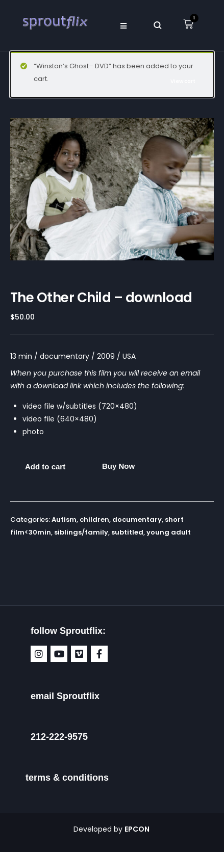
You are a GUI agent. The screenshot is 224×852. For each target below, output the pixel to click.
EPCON (138, 829)
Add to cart (45, 466)
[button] (123, 25)
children (94, 519)
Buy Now (118, 466)
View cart (182, 81)
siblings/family (81, 532)
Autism (64, 519)
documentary (137, 519)
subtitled (127, 532)
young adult (168, 532)
